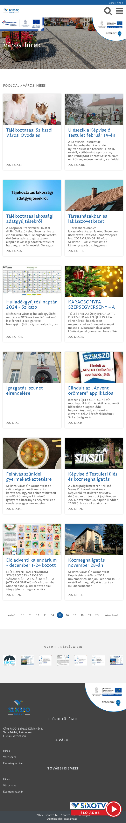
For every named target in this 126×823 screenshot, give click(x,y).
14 (52, 615)
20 (97, 615)
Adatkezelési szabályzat (62, 819)
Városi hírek (34, 85)
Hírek (6, 751)
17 (74, 615)
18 (82, 615)
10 (22, 615)
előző (11, 615)
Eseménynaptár (13, 763)
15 (59, 615)
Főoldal (11, 85)
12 (37, 615)
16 (67, 615)
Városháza (9, 757)
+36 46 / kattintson (20, 732)
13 (45, 615)
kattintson (19, 736)
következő (111, 615)
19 (89, 615)
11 (30, 615)
